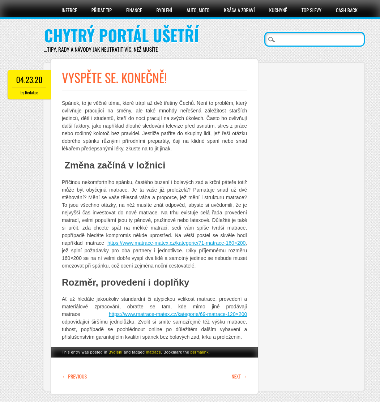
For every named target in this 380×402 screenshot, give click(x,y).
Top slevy (311, 10)
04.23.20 (29, 79)
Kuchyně (278, 10)
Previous (74, 376)
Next (239, 376)
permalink (200, 352)
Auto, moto (198, 10)
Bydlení (164, 10)
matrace (153, 352)
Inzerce (69, 10)
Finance (134, 10)
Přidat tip (101, 10)
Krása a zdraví (239, 10)
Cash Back (347, 10)
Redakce (31, 92)
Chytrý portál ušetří (121, 35)
